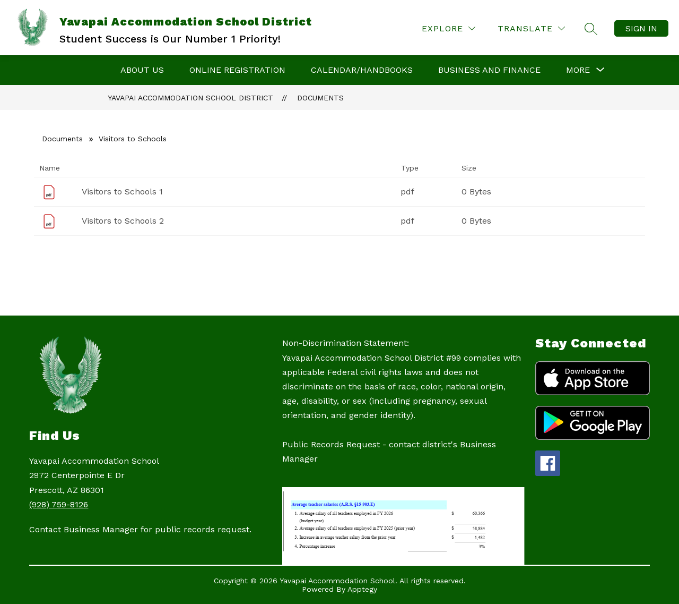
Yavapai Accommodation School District (190, 97)
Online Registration (237, 70)
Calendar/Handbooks (362, 70)
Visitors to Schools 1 (122, 191)
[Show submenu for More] (578, 70)
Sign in (641, 28)
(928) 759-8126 (58, 504)
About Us (142, 70)
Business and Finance (489, 70)
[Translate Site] (531, 28)
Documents (320, 97)
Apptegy (362, 589)
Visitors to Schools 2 (123, 221)
